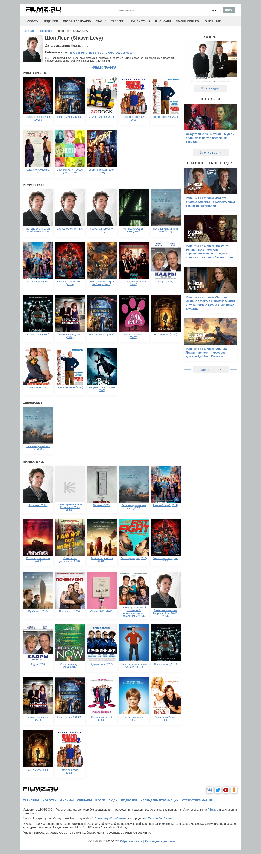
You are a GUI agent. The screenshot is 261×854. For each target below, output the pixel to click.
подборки (129, 800)
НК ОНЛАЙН (163, 21)
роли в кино (78, 52)
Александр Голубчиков (110, 818)
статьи (101, 21)
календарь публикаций (160, 800)
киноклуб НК (140, 21)
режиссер (96, 52)
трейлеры (118, 21)
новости (32, 21)
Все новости (211, 152)
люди (113, 800)
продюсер (128, 52)
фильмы (67, 800)
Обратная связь (131, 841)
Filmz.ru (213, 809)
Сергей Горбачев (160, 818)
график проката (188, 21)
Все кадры (210, 88)
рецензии (51, 21)
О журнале (213, 21)
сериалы (84, 800)
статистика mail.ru (197, 800)
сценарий (112, 52)
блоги (100, 800)
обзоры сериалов (77, 21)
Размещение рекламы (160, 841)
